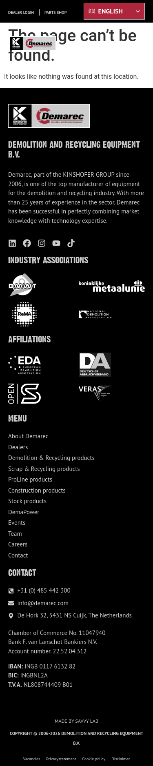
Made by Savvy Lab (76, 721)
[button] (140, 43)
